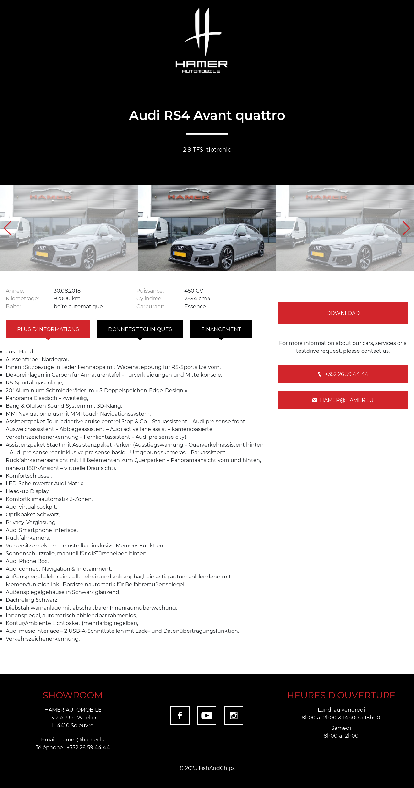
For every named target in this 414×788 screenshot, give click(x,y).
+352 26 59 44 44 (342, 374)
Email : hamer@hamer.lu (73, 739)
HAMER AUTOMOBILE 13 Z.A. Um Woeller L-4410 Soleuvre (73, 717)
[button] (406, 228)
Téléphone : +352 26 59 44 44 (73, 747)
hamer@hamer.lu (343, 399)
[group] (69, 228)
